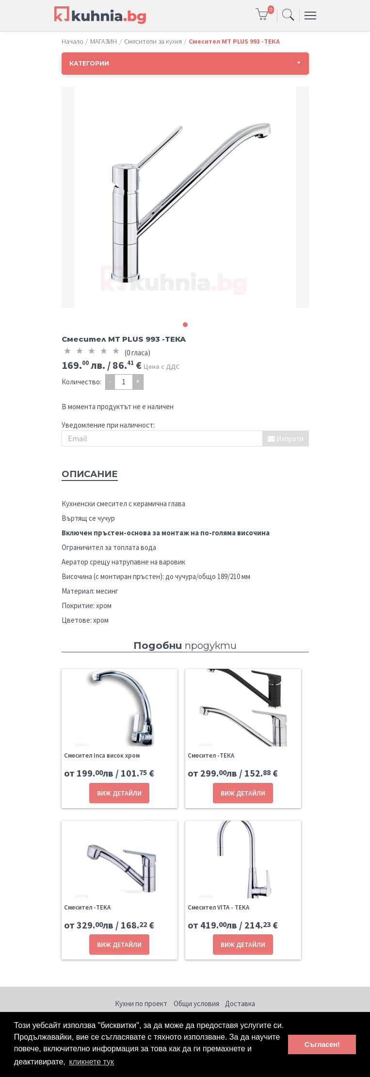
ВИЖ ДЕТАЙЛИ (119, 793)
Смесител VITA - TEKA (218, 907)
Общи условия (196, 1003)
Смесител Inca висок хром (102, 755)
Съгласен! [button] (322, 1044)
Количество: (81, 381)
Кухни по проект (141, 1003)
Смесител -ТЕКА (211, 755)
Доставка (240, 1003)
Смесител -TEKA (87, 907)
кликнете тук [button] (91, 1062)
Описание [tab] (90, 474)
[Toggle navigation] (288, 15)
